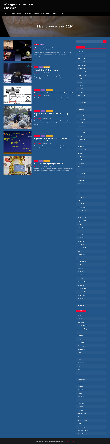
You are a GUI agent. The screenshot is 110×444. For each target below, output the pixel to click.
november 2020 (82, 210)
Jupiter (79, 352)
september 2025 (82, 72)
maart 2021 (81, 197)
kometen (80, 356)
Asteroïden (37, 90)
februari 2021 (81, 200)
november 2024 (82, 106)
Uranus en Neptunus (83, 420)
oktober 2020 (81, 214)
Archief (61, 13)
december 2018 (82, 288)
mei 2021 (80, 190)
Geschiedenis (81, 349)
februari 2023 (81, 133)
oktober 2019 (81, 254)
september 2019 (82, 258)
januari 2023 (81, 136)
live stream (81, 362)
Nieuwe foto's (81, 379)
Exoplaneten (81, 342)
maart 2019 (81, 278)
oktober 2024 (81, 109)
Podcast (80, 393)
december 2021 (82, 173)
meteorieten (81, 376)
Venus (79, 423)
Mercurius (36, 13)
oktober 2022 (81, 146)
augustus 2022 (82, 150)
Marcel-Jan (38, 72)
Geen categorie (82, 346)
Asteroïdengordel (82, 325)
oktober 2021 (81, 180)
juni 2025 (80, 82)
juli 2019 (80, 265)
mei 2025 (80, 85)
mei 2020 (80, 231)
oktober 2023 (81, 126)
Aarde (79, 315)
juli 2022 (80, 153)
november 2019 (82, 251)
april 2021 (80, 194)
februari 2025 (81, 95)
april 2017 (80, 302)
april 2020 (80, 234)
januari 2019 (81, 285)
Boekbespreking (82, 329)
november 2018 (82, 292)
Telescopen (81, 403)
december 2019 (82, 248)
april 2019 (80, 275)
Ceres (79, 332)
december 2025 (82, 62)
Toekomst (80, 406)
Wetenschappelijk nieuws (84, 434)
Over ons (19, 13)
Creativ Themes (69, 441)
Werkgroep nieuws (83, 430)
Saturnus (80, 400)
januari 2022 (81, 170)
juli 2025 (80, 78)
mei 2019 (80, 271)
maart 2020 (81, 237)
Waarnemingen (45, 13)
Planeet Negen (82, 390)
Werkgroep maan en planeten (19, 5)
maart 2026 (81, 55)
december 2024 (82, 102)
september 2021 (82, 183)
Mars (79, 369)
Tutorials (54, 13)
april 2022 (80, 160)
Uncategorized (82, 413)
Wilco (37, 49)
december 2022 (82, 139)
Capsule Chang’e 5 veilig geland (46, 70)
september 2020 (82, 217)
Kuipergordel (81, 359)
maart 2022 (81, 163)
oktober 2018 (81, 295)
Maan (36, 67)
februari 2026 (81, 58)
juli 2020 (80, 224)
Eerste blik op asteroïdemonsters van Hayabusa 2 (53, 93)
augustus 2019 (82, 261)
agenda (37, 44)
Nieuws (6, 13)
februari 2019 (81, 281)
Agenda (13, 13)
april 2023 (80, 129)
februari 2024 (81, 116)
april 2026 (80, 51)
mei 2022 (80, 156)
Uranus (80, 417)
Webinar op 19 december (44, 47)
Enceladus (80, 335)
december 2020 (82, 207)
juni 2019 (80, 268)
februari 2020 (81, 241)
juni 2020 (80, 227)
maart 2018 (81, 298)
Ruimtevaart (47, 67)
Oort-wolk (80, 386)
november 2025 (82, 65)
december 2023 (82, 119)
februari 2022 (81, 166)
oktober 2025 (81, 68)
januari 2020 (81, 244)
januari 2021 (81, 204)
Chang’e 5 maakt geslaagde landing (48, 164)
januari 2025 (81, 99)
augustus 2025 (82, 75)
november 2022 (82, 143)
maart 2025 (81, 92)
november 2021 (82, 177)
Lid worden (27, 13)
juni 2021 (80, 187)
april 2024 (80, 112)
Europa (80, 339)
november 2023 (82, 122)
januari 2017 (81, 305)
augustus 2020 (82, 221)
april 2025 (80, 89)
